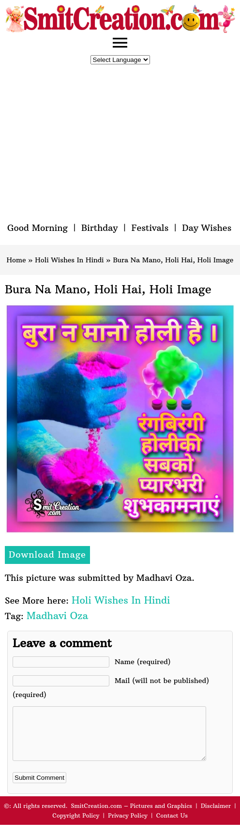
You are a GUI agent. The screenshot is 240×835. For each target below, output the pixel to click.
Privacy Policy (128, 825)
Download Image (47, 554)
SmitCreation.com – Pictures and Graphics (132, 816)
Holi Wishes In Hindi (69, 260)
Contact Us (172, 825)
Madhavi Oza (57, 615)
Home (16, 260)
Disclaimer (216, 816)
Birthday (99, 227)
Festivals (149, 227)
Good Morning (37, 227)
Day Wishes (206, 227)
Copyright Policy (75, 825)
